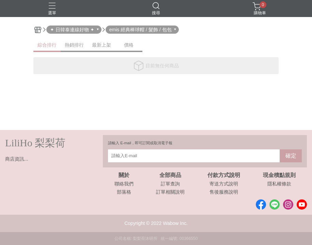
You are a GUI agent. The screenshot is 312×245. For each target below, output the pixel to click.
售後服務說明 (223, 192)
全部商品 (170, 175)
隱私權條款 (279, 183)
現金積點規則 (279, 175)
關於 (124, 175)
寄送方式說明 (223, 183)
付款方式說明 (223, 175)
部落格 (124, 192)
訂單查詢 (170, 183)
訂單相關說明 (170, 192)
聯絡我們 (124, 183)
